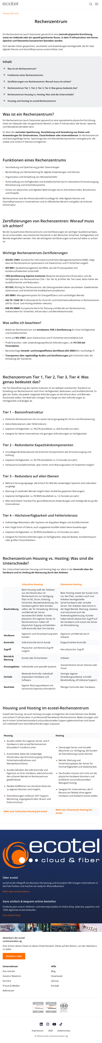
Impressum (37, 1030)
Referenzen (8, 990)
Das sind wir (9, 971)
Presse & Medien (11, 985)
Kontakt (55, 985)
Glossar (55, 980)
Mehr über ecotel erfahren (16, 891)
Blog (53, 971)
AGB (50, 1030)
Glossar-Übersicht (11, 13)
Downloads (57, 976)
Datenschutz (63, 1030)
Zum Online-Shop (11, 915)
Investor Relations (12, 976)
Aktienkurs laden (14, 956)
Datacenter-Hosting (71, 584)
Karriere (7, 980)
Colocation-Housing (32, 584)
